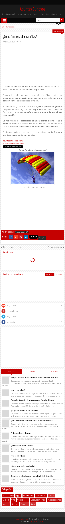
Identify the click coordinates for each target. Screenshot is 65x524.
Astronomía (41, 496)
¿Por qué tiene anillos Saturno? (22, 446)
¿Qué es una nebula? (18, 390)
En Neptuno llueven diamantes (21, 433)
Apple (18, 496)
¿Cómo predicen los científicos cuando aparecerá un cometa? (32, 421)
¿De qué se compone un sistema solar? (24, 410)
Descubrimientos (38, 500)
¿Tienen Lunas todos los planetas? (23, 466)
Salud (33, 504)
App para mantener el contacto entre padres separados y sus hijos (34, 378)
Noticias (15, 504)
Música (6, 504)
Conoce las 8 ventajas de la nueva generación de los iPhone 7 (32, 400)
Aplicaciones (8, 496)
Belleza (51, 496)
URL (42, 238)
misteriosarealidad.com (13, 144)
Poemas (24, 504)
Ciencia (6, 500)
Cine (13, 500)
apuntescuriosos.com (13, 141)
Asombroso (28, 496)
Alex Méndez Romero (36, 521)
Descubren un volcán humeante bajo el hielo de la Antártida (32, 476)
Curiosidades (20, 232)
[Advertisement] (32, 64)
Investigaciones (54, 500)
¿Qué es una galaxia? (18, 456)
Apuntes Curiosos (32, 9)
